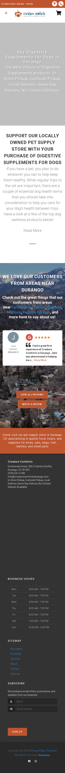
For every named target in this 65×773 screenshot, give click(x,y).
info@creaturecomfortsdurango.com (28, 476)
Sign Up (17, 731)
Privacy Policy (37, 750)
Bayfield (54, 307)
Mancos (14, 312)
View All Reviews (32, 394)
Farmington (21, 307)
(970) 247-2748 (16, 473)
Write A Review (32, 404)
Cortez (39, 307)
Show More (40, 360)
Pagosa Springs (36, 312)
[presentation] (26, 718)
